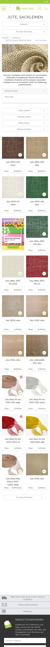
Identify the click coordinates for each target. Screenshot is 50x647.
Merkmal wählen (24, 129)
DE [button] (46, 2)
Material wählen (24, 116)
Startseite (5, 38)
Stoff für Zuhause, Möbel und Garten (19, 40)
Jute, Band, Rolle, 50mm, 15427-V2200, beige (13, 481)
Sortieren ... (24, 24)
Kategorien (16, 38)
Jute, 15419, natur (37, 478)
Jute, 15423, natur (13, 360)
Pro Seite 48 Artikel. (24, 31)
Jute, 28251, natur (13, 320)
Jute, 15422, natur (37, 320)
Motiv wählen (24, 123)
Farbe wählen (24, 110)
